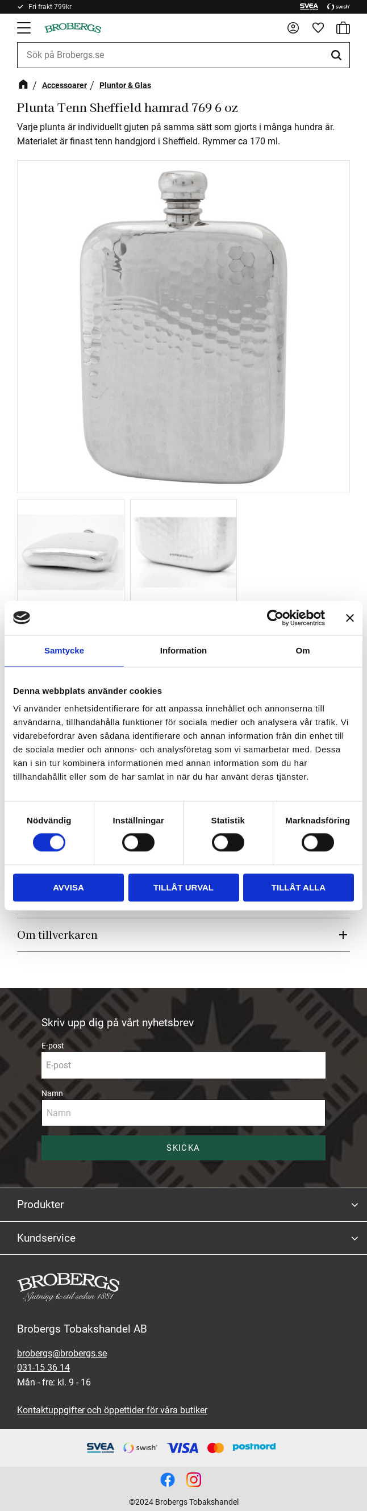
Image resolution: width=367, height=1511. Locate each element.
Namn (52, 1093)
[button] (25, 27)
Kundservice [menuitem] (46, 1237)
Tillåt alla (299, 887)
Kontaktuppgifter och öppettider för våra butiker (112, 1410)
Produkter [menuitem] (40, 1204)
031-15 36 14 (43, 1367)
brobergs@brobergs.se (62, 1353)
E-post (52, 1045)
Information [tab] (183, 650)
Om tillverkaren (57, 934)
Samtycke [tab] (64, 650)
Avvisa (68, 887)
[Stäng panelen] (350, 618)
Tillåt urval (183, 887)
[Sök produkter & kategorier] (183, 55)
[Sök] (338, 55)
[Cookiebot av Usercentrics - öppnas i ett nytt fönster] (275, 617)
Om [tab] (302, 650)
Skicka (183, 1148)
